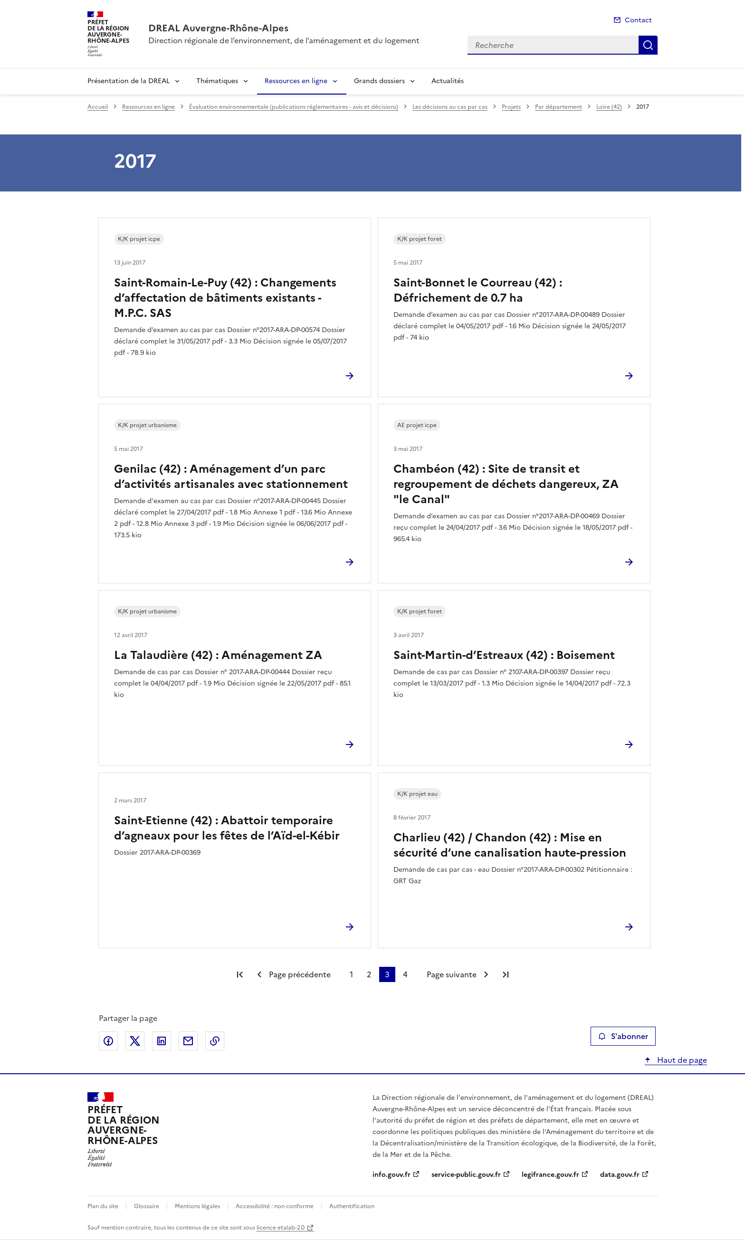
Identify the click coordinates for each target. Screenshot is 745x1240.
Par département (558, 107)
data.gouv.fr (620, 1175)
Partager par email (188, 1040)
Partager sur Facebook (108, 1040)
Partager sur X (134, 1040)
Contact (638, 20)
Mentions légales (197, 1206)
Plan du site (102, 1206)
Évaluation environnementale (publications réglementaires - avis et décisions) (293, 107)
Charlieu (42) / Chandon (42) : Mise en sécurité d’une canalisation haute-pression (509, 845)
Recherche (648, 45)
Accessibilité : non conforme (275, 1206)
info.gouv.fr (391, 1175)
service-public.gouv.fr (466, 1175)
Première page (240, 974)
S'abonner (623, 1036)
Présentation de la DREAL (128, 81)
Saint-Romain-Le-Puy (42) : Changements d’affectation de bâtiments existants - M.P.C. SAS (225, 298)
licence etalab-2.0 (281, 1227)
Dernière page (505, 974)
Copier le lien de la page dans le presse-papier (214, 1040)
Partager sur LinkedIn (161, 1040)
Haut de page (681, 1060)
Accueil (97, 107)
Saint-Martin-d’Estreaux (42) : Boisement (504, 655)
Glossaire (146, 1206)
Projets (511, 107)
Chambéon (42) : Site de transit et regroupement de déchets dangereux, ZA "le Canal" (506, 484)
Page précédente (300, 974)
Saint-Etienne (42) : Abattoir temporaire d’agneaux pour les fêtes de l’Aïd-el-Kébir (227, 828)
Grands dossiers (379, 81)
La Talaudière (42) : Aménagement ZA (218, 655)
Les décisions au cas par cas (449, 107)
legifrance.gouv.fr (550, 1175)
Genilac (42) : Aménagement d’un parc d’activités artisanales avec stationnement (231, 476)
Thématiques (217, 81)
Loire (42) (609, 107)
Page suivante (452, 974)
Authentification (351, 1206)
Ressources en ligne (296, 81)
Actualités (447, 81)
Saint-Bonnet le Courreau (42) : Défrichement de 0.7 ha (477, 290)
